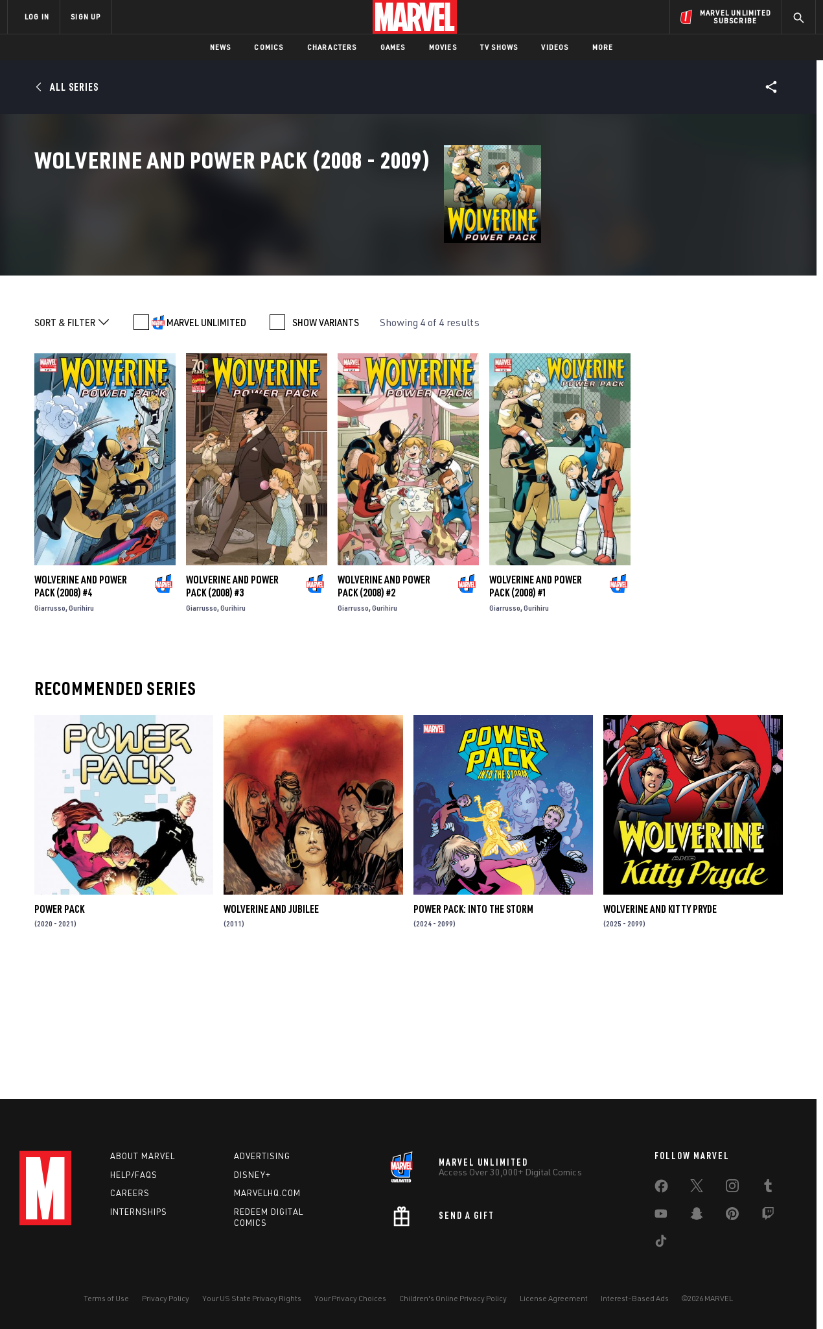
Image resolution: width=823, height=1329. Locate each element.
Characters (332, 47)
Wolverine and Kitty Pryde (660, 1031)
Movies (443, 47)
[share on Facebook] (661, 1188)
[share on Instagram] (732, 1188)
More (603, 47)
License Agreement (554, 1298)
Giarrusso (49, 731)
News (220, 47)
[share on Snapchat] (696, 1216)
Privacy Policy (165, 1298)
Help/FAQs (133, 1175)
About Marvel (142, 1156)
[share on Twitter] (696, 1188)
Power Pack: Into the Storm (473, 1031)
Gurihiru (81, 731)
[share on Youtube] (661, 1216)
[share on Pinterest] (732, 1216)
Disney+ (252, 1175)
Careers (130, 1193)
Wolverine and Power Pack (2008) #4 (80, 709)
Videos (554, 47)
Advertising (262, 1156)
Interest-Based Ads (635, 1298)
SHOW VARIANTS (325, 445)
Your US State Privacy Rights (251, 1298)
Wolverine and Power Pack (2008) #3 (232, 709)
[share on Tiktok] (661, 1243)
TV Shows (499, 47)
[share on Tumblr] (767, 1188)
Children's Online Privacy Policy (453, 1298)
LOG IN (37, 16)
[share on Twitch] (767, 1216)
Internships (138, 1211)
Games (393, 47)
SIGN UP (85, 16)
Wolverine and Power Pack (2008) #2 (384, 709)
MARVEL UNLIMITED (206, 445)
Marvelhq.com (267, 1193)
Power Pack (59, 1031)
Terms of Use (106, 1298)
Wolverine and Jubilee (271, 1031)
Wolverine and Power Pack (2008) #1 (535, 709)
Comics (268, 47)
